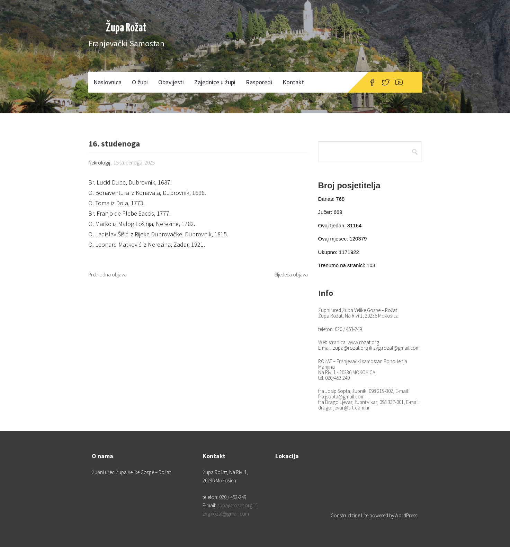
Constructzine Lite (350, 515)
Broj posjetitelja (349, 185)
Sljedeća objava (291, 274)
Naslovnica (107, 82)
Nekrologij (99, 162)
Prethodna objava (107, 274)
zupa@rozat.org (350, 348)
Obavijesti (171, 82)
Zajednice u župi (214, 82)
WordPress (405, 515)
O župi (140, 82)
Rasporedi (259, 82)
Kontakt (293, 82)
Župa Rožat (126, 28)
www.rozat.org (363, 342)
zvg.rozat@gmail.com (396, 348)
